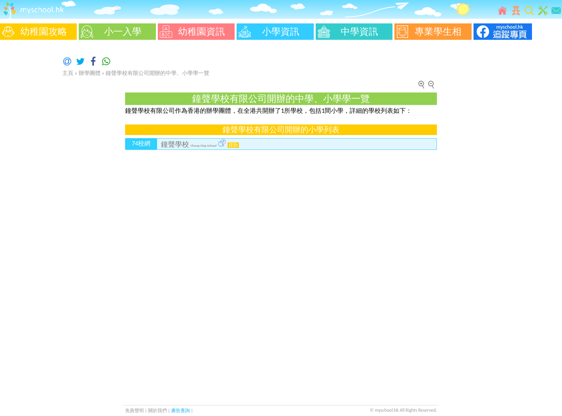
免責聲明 (134, 410)
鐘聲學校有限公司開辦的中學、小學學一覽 (157, 73)
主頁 (67, 73)
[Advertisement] (23, 160)
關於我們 (158, 410)
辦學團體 (90, 73)
